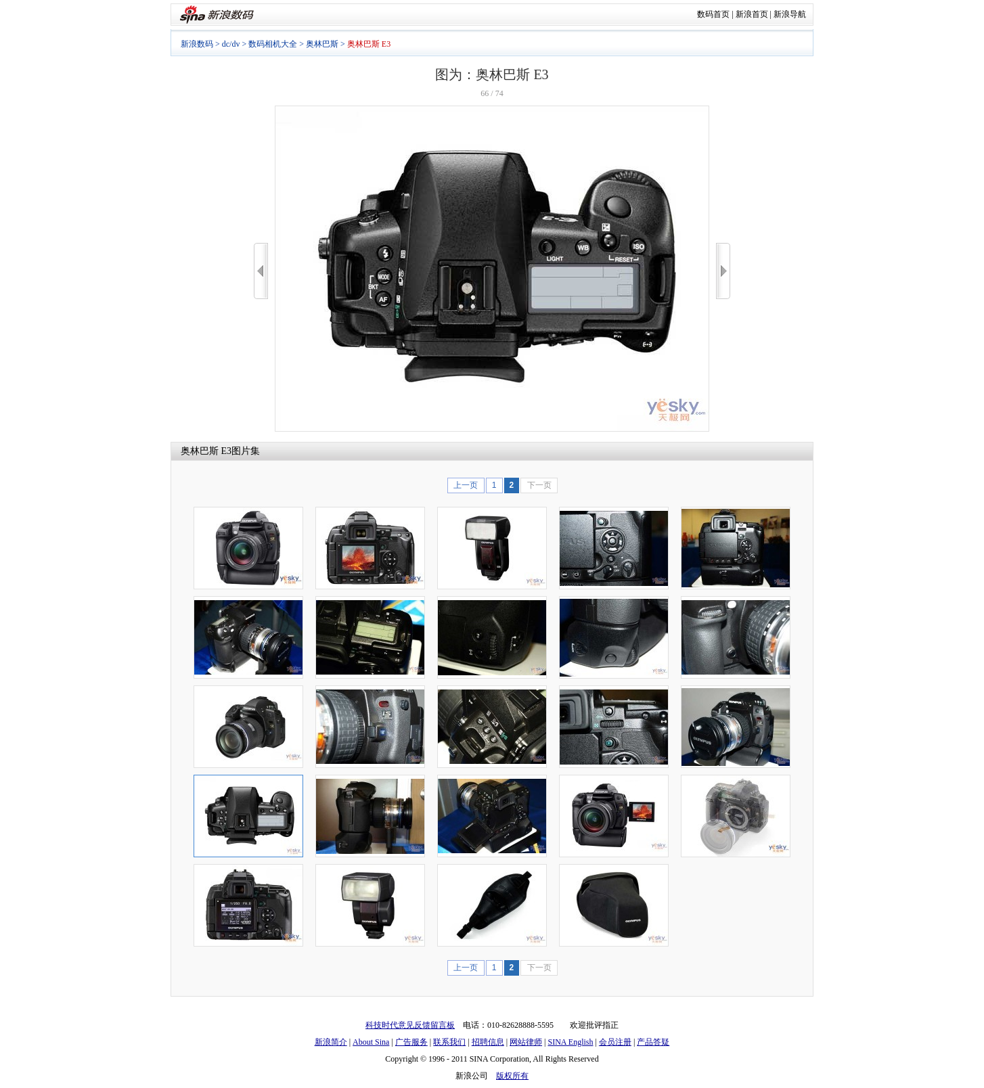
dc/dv (231, 44)
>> (723, 271)
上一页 (465, 485)
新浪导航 (790, 14)
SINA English (570, 1042)
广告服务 (411, 1042)
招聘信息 (488, 1042)
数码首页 (713, 14)
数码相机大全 (272, 44)
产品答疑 (653, 1042)
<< (261, 271)
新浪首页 (752, 14)
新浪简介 (331, 1042)
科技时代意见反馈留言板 (410, 1025)
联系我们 (449, 1042)
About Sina (371, 1042)
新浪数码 (197, 44)
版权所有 (512, 1076)
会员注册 (615, 1042)
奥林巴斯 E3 (206, 451)
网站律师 (526, 1042)
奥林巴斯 (322, 44)
